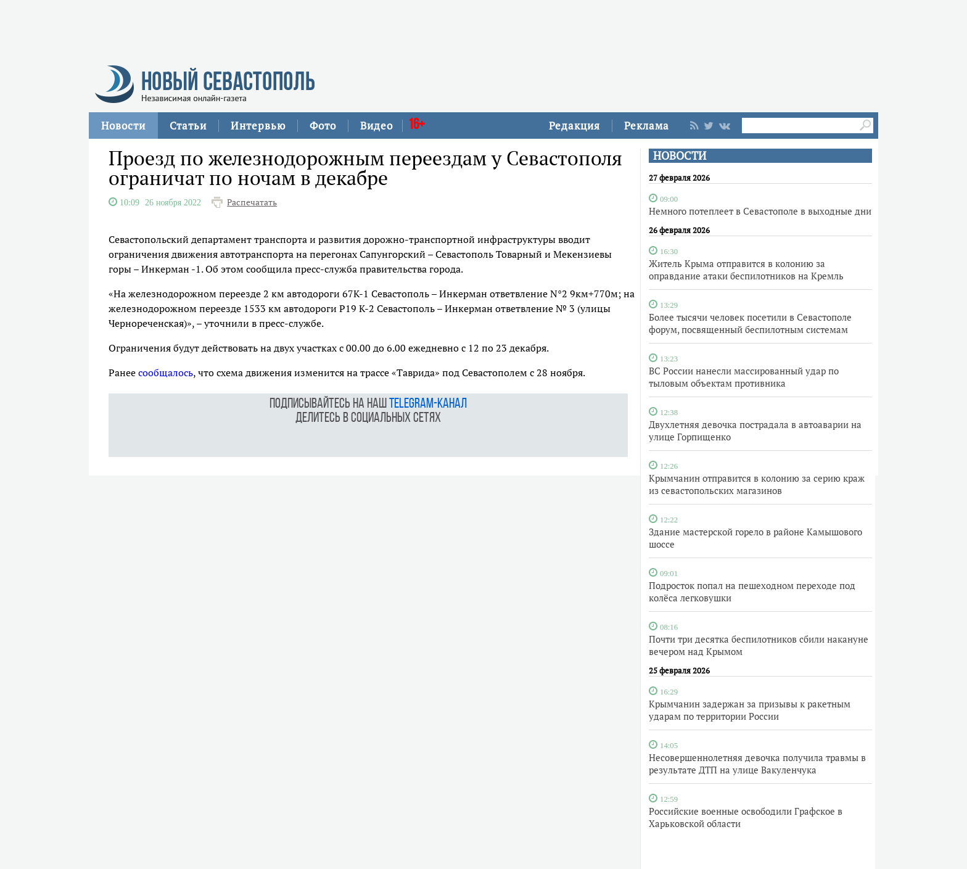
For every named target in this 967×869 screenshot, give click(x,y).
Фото (323, 125)
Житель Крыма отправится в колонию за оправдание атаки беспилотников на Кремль (746, 269)
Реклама (646, 125)
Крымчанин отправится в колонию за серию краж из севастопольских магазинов (757, 484)
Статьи (188, 125)
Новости (123, 125)
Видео (376, 125)
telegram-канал (428, 404)
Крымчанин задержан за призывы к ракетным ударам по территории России (749, 710)
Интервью (258, 125)
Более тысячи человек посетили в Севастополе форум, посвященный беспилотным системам (750, 323)
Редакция (574, 125)
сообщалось (165, 372)
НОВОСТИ (679, 156)
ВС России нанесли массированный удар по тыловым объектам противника (744, 376)
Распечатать (252, 202)
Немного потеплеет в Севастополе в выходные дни (760, 211)
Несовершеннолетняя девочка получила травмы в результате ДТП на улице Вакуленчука (757, 763)
